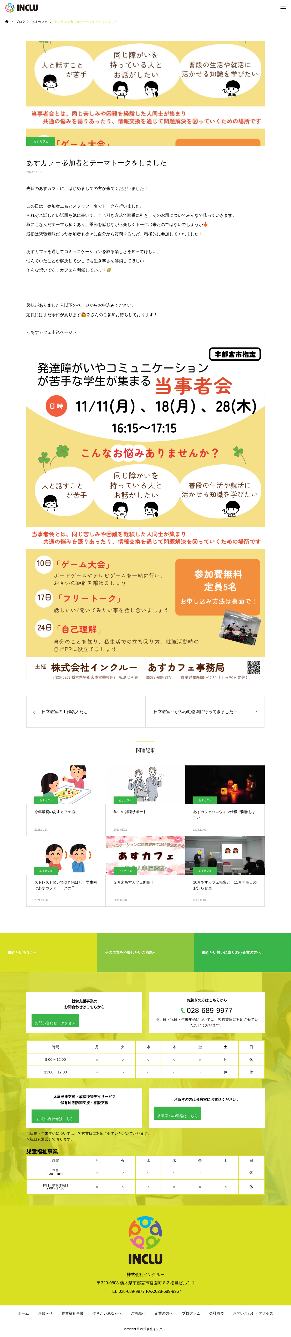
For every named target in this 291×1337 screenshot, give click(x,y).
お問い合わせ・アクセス (55, 1023)
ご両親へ (138, 1313)
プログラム (191, 1313)
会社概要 (216, 1313)
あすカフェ (41, 141)
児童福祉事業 (73, 1313)
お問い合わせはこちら (55, 1119)
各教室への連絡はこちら (177, 1116)
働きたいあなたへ (107, 1313)
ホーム (23, 1313)
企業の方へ (164, 1313)
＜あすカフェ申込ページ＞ (51, 332)
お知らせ (45, 1313)
